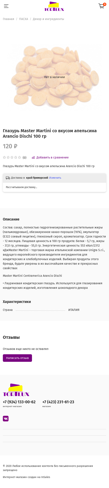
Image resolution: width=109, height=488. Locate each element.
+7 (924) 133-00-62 (19, 402)
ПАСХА (23, 19)
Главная (8, 19)
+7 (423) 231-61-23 (58, 402)
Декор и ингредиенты (48, 19)
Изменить (55, 177)
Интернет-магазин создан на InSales (26, 477)
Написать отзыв (17, 358)
